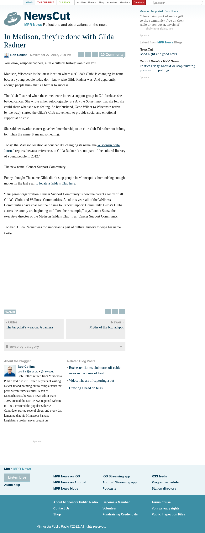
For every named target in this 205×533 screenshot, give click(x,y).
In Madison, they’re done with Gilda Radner (59, 41)
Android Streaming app (119, 481)
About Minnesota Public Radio (75, 500)
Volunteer (109, 506)
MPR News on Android (69, 481)
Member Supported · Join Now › (157, 10)
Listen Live (17, 477)
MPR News (33, 25)
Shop (57, 511)
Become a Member (116, 500)
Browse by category (22, 347)
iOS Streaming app (116, 476)
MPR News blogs (65, 487)
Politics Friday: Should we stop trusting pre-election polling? (165, 67)
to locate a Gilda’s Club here (55, 184)
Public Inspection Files (168, 511)
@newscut (47, 372)
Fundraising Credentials (120, 511)
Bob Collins (15, 56)
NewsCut (144, 48)
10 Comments (112, 56)
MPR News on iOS (66, 476)
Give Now (139, 2)
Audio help (12, 484)
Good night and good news (156, 53)
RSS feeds (159, 476)
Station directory (164, 487)
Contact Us (61, 506)
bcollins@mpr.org (28, 372)
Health (10, 312)
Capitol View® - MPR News (157, 60)
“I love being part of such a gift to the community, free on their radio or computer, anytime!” (167, 22)
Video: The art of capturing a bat (91, 382)
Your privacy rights (166, 506)
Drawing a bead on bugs (86, 389)
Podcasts (109, 487)
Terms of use (161, 500)
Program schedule (165, 481)
